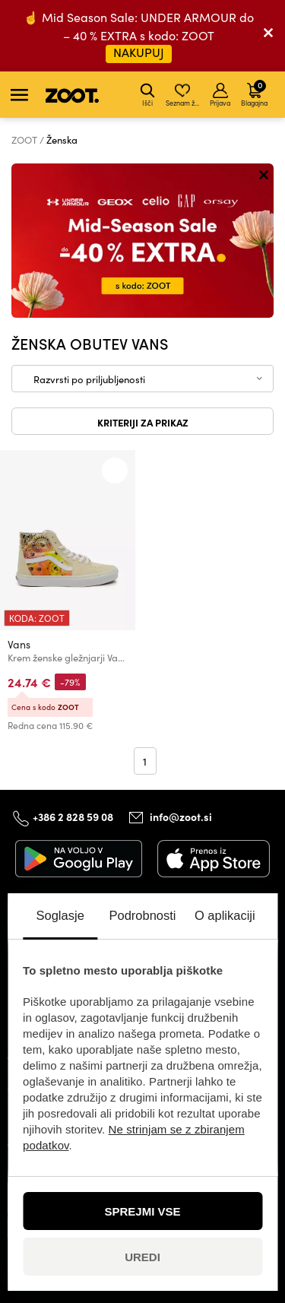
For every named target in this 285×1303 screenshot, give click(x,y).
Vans (19, 644)
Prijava (220, 95)
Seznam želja (183, 95)
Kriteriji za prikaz (142, 422)
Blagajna (254, 92)
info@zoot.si (181, 816)
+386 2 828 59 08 (73, 815)
